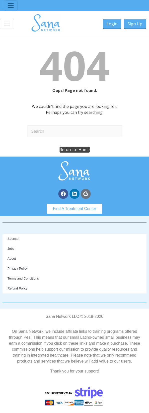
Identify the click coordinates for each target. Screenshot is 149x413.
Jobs (10, 248)
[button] (75, 150)
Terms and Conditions (23, 278)
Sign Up (135, 24)
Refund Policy (17, 288)
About (11, 258)
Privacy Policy (17, 268)
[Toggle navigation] (11, 5)
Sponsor (13, 239)
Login (112, 24)
